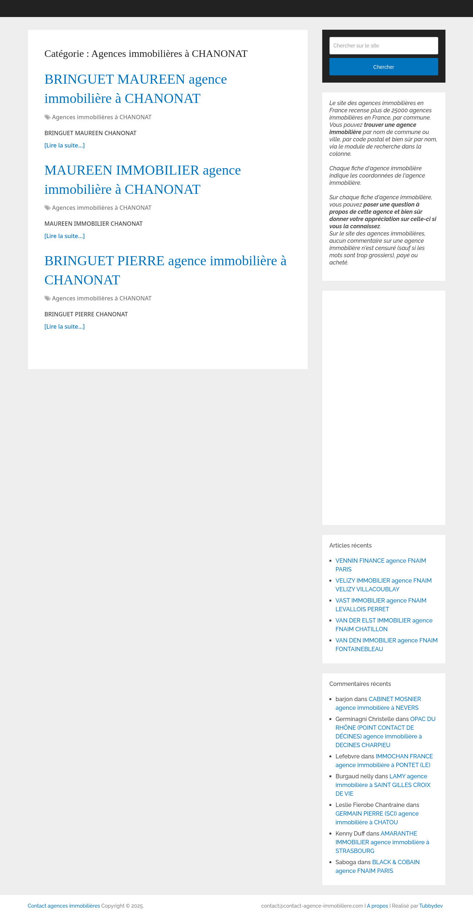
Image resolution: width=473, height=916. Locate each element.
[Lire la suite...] (65, 145)
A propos (377, 906)
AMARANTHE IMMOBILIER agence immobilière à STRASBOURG (383, 842)
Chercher (383, 67)
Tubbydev (431, 906)
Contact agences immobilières (64, 906)
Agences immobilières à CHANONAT (102, 117)
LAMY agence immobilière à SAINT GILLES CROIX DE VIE (383, 785)
